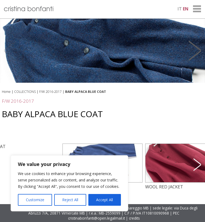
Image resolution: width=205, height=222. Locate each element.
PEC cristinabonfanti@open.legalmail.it (124, 216)
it (180, 9)
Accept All (104, 199)
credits (134, 218)
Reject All (70, 199)
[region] (69, 183)
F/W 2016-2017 (50, 91)
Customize (35, 199)
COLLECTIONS (25, 91)
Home (6, 91)
